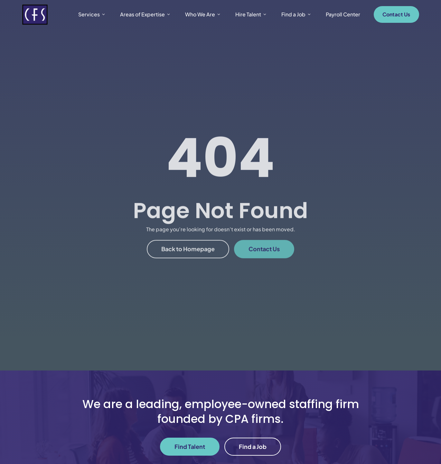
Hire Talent (251, 14)
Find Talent (189, 446)
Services (92, 14)
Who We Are (203, 14)
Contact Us (396, 14)
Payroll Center (343, 14)
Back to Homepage (188, 259)
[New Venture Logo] (35, 14)
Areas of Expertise (145, 14)
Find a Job (296, 14)
